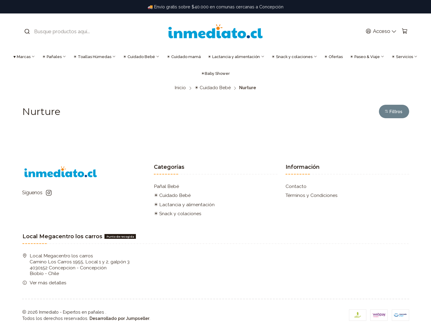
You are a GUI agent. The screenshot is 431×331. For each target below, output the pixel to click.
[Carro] (404, 31)
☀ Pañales (54, 56)
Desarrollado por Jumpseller (119, 318)
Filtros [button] (393, 111)
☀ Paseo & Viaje (367, 56)
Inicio (180, 88)
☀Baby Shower (215, 73)
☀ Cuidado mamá (184, 56)
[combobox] (61, 31)
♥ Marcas (24, 56)
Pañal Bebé (166, 186)
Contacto (296, 186)
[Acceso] (381, 31)
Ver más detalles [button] (44, 283)
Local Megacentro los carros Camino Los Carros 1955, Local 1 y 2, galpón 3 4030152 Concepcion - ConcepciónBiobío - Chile (76, 264)
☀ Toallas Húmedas (94, 56)
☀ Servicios (404, 56)
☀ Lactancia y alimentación (236, 56)
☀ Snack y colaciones (294, 56)
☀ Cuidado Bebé (141, 56)
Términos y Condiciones (312, 195)
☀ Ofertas (333, 56)
